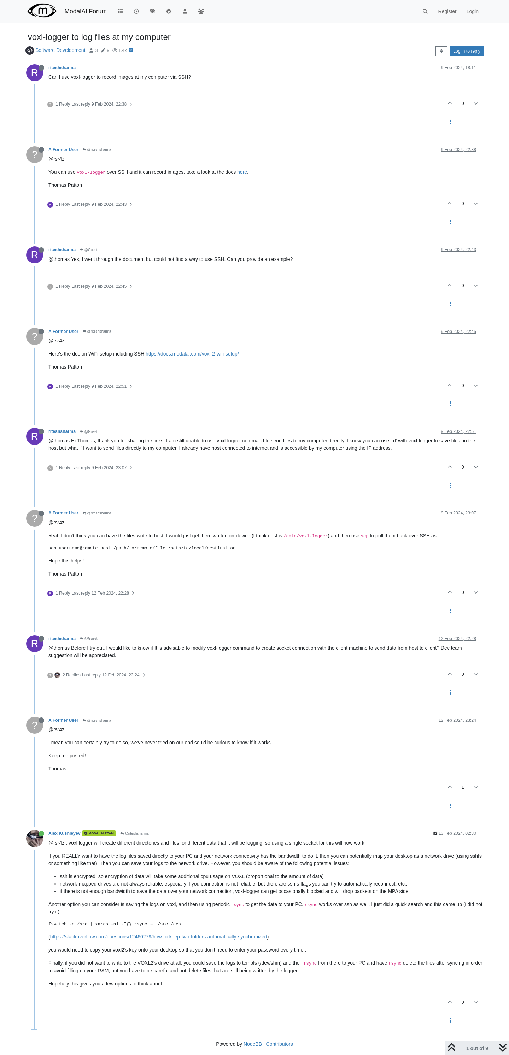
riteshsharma (62, 67)
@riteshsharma (97, 149)
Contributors (279, 1044)
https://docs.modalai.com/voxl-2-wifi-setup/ (192, 354)
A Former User (63, 149)
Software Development (60, 50)
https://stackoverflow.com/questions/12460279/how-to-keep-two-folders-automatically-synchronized (158, 937)
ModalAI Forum (85, 11)
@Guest (89, 250)
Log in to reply (466, 51)
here (242, 172)
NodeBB (253, 1044)
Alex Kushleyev (64, 833)
